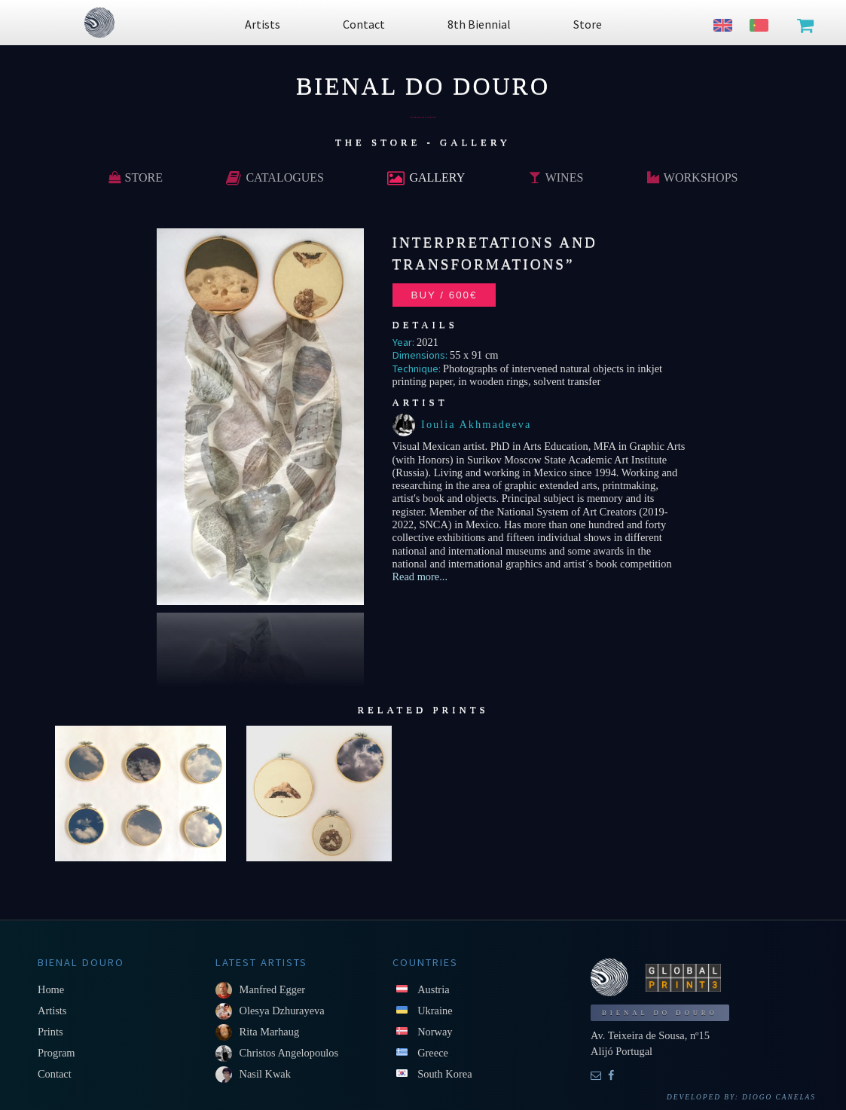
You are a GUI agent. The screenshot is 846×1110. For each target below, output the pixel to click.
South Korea (444, 1074)
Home (51, 989)
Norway (434, 1032)
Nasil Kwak (265, 1074)
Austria (433, 989)
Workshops (692, 177)
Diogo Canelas (779, 1097)
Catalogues (275, 177)
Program (56, 1053)
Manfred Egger (273, 989)
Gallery (426, 177)
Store (135, 177)
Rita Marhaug (270, 1032)
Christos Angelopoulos (289, 1053)
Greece (432, 1053)
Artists (52, 1011)
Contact (55, 1074)
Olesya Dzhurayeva (282, 1011)
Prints (50, 1032)
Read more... (420, 576)
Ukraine (434, 1011)
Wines (556, 177)
